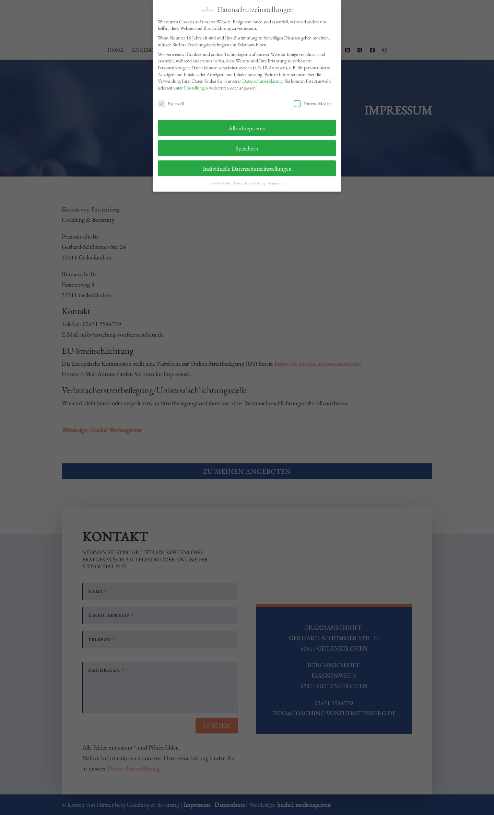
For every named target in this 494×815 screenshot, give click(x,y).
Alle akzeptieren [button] (247, 123)
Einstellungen (196, 83)
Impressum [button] (276, 178)
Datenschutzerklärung (262, 76)
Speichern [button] (247, 143)
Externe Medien (313, 99)
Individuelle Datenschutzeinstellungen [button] (247, 164)
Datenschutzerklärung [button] (250, 178)
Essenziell (171, 99)
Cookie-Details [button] (220, 178)
